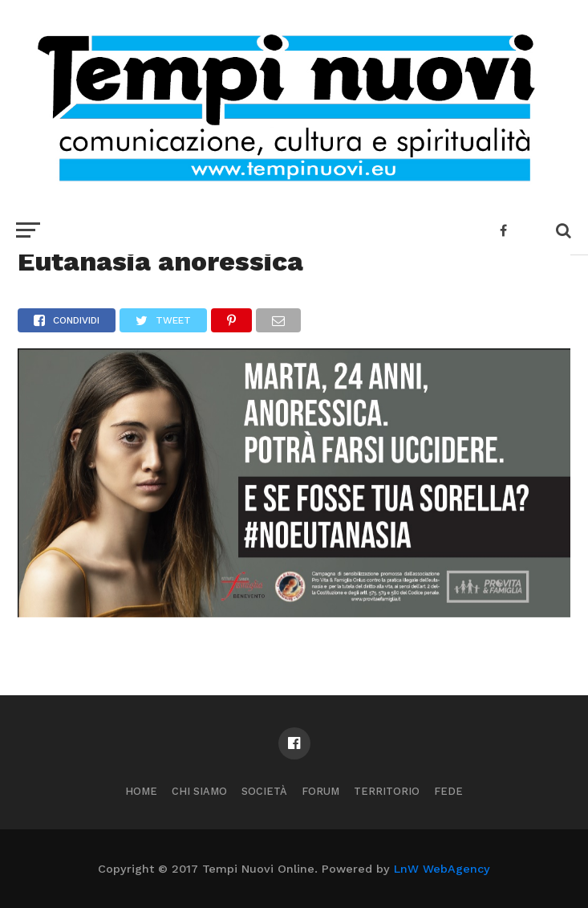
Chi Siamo (199, 791)
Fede (448, 791)
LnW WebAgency (442, 868)
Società (264, 791)
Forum (320, 791)
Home (141, 791)
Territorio (387, 791)
